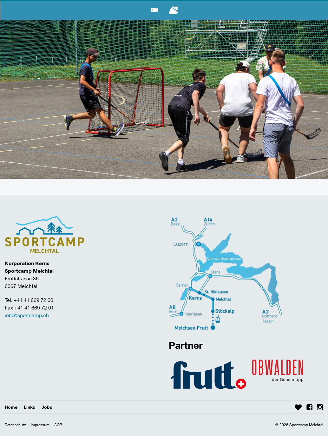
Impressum (40, 424)
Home (11, 407)
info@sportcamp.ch (27, 315)
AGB (58, 424)
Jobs (47, 407)
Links (29, 407)
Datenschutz (15, 424)
